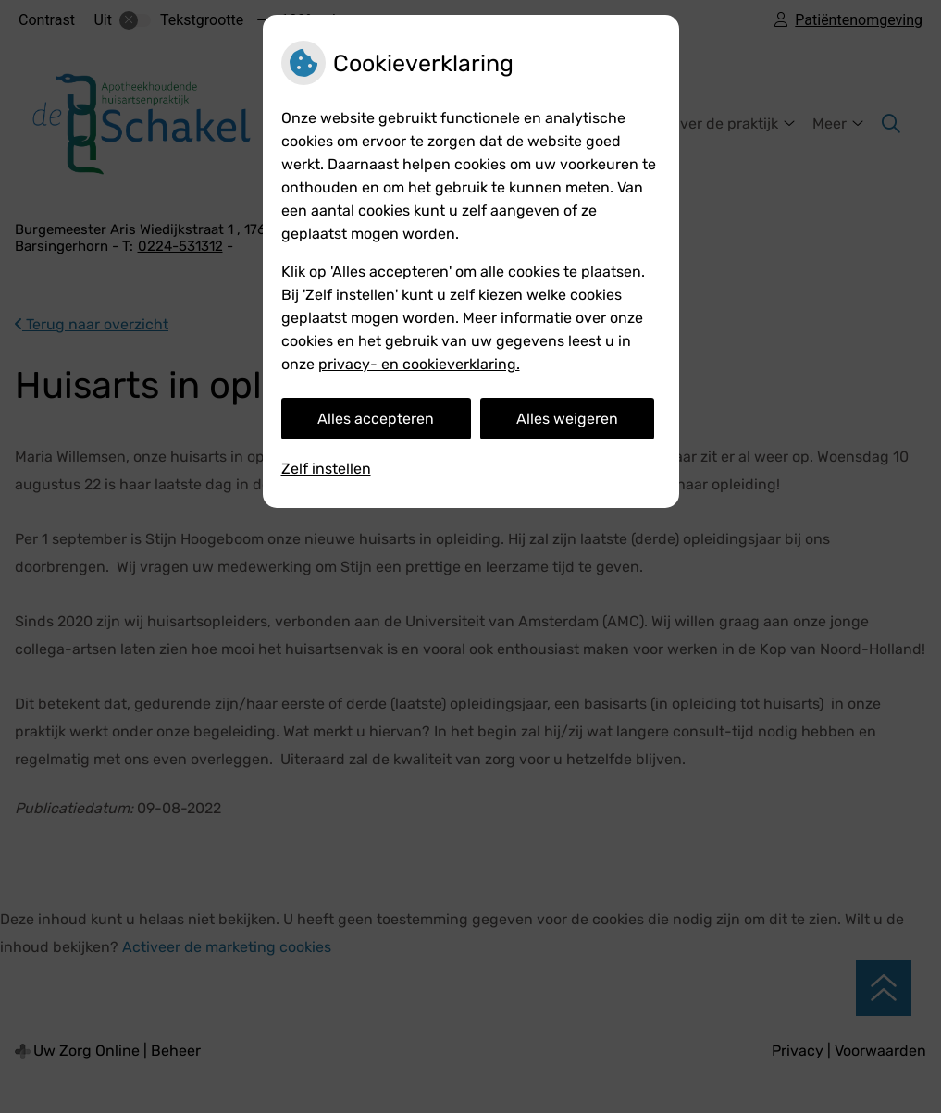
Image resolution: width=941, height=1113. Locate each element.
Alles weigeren (567, 418)
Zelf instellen (326, 468)
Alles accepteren (375, 418)
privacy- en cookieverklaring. (419, 364)
